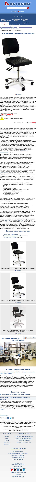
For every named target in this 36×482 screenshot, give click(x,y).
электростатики (4, 172)
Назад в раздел (4, 415)
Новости (9, 20)
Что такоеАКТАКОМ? (3, 20)
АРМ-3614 (7, 220)
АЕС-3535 (7, 115)
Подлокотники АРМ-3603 (9, 237)
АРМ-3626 (20, 220)
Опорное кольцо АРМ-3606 (10, 234)
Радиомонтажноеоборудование (5, 23)
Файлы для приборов (18, 459)
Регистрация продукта (18, 457)
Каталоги (7, 438)
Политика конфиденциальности (18, 472)
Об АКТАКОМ (7, 433)
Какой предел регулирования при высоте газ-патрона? (16, 394)
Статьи (7, 440)
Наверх (2, 409)
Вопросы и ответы (18, 451)
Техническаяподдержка (19, 23)
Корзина (21, 11)
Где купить (12, 24)
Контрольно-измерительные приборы (24, 436)
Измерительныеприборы (16, 20)
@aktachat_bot (18, 466)
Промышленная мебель (24, 440)
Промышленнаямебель (24, 20)
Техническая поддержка (18, 448)
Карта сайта (18, 474)
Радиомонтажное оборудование (24, 438)
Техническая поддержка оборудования (18, 453)
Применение (7, 442)
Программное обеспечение (24, 442)
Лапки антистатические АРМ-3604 (12, 235)
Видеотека (7, 444)
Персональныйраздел (26, 23)
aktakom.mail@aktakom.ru (18, 464)
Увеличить (18, 94)
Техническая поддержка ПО (18, 455)
